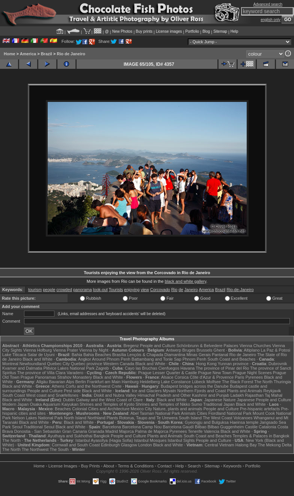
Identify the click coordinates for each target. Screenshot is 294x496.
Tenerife (195, 431)
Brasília (119, 354)
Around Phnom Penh (111, 359)
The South (59, 449)
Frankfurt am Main (104, 381)
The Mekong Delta (275, 445)
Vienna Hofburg (37, 350)
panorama (82, 289)
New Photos (122, 31)
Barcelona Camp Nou (141, 427)
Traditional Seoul (39, 427)
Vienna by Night (93, 350)
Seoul (17, 427)
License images (169, 31)
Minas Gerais (198, 354)
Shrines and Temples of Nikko (163, 404)
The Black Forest (237, 381)
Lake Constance (176, 381)
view (145, 289)
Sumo (196, 404)
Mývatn (169, 390)
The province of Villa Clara (41, 372)
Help (234, 31)
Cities (202, 413)
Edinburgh (110, 445)
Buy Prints (90, 466)
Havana (188, 368)
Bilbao (201, 427)
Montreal (10, 363)
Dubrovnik (277, 363)
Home (9, 54)
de (181, 289)
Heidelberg (150, 381)
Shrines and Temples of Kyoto (107, 404)
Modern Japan (15, 404)
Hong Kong (206, 363)
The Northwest (35, 449)
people (49, 289)
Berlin (80, 381)
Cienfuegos (168, 368)
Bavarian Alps (61, 381)
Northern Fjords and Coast (201, 390)
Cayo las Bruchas (141, 368)
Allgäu (42, 381)
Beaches (63, 409)
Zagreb (102, 368)
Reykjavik (272, 390)
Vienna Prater (65, 350)
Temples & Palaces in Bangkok (261, 436)
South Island (190, 418)
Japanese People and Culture (264, 399)
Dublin (69, 399)
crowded (64, 289)
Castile (251, 427)
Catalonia (267, 427)
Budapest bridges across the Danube (195, 386)
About (108, 466)
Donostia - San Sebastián (37, 431)
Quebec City (58, 363)
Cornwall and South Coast (76, 445)
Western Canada (118, 363)
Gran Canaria (74, 431)
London (145, 445)
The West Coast (217, 418)
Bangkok (101, 436)
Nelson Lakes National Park (37, 418)
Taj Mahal (273, 395)
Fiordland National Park (230, 413)
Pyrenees (254, 377)
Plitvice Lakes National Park (68, 368)
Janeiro (191, 289)
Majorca (126, 431)
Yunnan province (233, 363)
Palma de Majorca (151, 431)
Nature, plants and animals (177, 409)
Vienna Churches (255, 345)
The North (263, 381)
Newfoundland (33, 363)
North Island (75, 418)
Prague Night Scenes (252, 372)
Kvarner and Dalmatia (22, 368)
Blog (206, 31)
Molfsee (214, 381)
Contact (164, 466)
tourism (35, 289)
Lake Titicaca (14, 354)
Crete (117, 386)
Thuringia (282, 381)
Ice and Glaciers (146, 390)
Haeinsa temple (244, 422)
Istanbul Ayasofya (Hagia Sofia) (104, 440)
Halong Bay (246, 445)
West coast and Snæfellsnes (52, 395)
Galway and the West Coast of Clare (109, 399)
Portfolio (192, 31)
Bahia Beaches (97, 354)
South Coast (13, 395)
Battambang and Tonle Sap (156, 359)
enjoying (132, 289)
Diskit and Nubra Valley (115, 395)
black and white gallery (185, 281)
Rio (174, 289)
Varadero (74, 372)
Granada (96, 431)
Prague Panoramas (38, 377)
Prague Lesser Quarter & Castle (167, 372)
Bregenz (131, 345)
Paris (239, 377)
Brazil (46, 54)
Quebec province (86, 363)
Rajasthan (254, 395)
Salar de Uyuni (40, 354)
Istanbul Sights (180, 440)
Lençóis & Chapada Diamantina (156, 354)
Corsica (181, 377)
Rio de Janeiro (71, 54)
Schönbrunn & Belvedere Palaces (207, 345)
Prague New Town (215, 372)
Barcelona (112, 427)
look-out (100, 289)
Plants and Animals (244, 390)
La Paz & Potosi (275, 350)
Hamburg (130, 381)
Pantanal (220, 354)
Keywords (232, 466)
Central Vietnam (219, 445)
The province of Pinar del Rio (222, 368)
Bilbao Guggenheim (226, 427)
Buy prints (144, 31)
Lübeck (198, 381)
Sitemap (220, 31)
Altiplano (251, 350)
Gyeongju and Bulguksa (207, 422)
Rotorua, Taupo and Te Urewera (148, 418)
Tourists (116, 289)
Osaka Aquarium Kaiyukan (54, 404)
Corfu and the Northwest (88, 386)
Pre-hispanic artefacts (260, 409)
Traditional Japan (219, 404)
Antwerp (173, 350)
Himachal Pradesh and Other (164, 395)
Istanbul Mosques (150, 440)
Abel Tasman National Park (155, 413)
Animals (188, 413)
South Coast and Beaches (232, 359)
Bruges (188, 350)
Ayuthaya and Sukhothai (70, 436)
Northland (96, 418)
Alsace (167, 377)
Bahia (77, 354)
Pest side (72, 390)
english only (270, 20)
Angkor (84, 359)
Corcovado (160, 289)
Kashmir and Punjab (210, 395)
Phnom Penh (194, 359)
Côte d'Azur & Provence (212, 377)
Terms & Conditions (136, 466)
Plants (112, 418)
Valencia (211, 431)
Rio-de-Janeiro (239, 289)
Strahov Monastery (74, 377)
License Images (62, 466)
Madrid (112, 431)
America (28, 54)
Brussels (204, 350)
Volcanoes (243, 418)
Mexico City (141, 409)
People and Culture (157, 345)
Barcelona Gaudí (178, 427)
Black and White (37, 359)
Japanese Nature (220, 399)
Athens (57, 386)
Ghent (219, 350)
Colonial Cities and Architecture (101, 409)
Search (194, 466)
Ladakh (237, 395)
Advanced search (267, 4)
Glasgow (129, 445)
